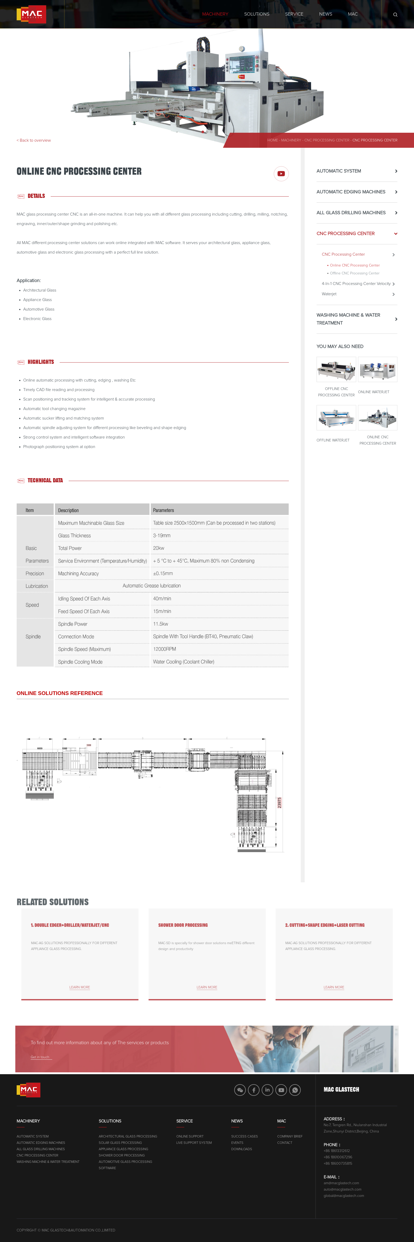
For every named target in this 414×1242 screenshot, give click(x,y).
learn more (80, 978)
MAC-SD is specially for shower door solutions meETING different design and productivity (207, 948)
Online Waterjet (373, 398)
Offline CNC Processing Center (354, 279)
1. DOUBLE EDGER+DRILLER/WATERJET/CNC (73, 934)
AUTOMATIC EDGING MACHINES (351, 197)
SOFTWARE (176, 1168)
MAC (353, 14)
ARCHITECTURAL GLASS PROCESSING (196, 1136)
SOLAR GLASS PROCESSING (188, 1143)
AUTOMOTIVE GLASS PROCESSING (194, 1162)
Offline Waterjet (333, 446)
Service (294, 14)
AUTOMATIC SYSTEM (339, 176)
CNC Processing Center (374, 140)
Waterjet (329, 299)
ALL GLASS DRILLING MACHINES (351, 218)
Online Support (265, 1136)
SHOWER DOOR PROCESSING (190, 934)
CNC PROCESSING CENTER (327, 140)
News (325, 14)
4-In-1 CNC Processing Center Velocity (356, 289)
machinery (291, 140)
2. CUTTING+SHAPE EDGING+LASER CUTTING (328, 934)
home (272, 140)
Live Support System (269, 1143)
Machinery (215, 14)
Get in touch (89, 1055)
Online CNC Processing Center (355, 271)
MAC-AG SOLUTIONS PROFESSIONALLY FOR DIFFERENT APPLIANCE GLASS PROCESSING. (75, 948)
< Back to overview (34, 140)
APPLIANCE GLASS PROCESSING (192, 1149)
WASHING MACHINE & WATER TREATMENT (348, 324)
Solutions (256, 14)
